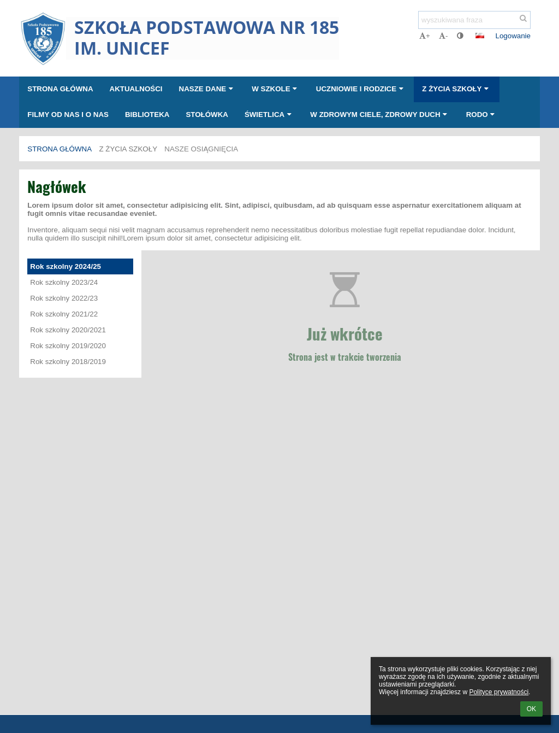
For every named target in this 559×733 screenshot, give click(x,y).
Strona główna (59, 149)
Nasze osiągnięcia (201, 149)
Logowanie (513, 36)
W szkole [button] (275, 89)
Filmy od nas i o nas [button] (68, 114)
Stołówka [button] (207, 114)
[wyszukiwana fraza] (474, 20)
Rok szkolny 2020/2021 (68, 330)
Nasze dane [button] (207, 89)
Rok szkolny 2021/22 (64, 314)
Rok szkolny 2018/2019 (68, 361)
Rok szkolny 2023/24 (64, 282)
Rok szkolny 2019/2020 (68, 346)
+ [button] (424, 36)
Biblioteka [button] (147, 114)
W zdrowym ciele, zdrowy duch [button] (379, 114)
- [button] (443, 36)
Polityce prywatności (498, 692)
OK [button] (531, 709)
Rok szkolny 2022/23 (64, 298)
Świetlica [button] (269, 114)
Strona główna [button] (60, 89)
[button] (480, 35)
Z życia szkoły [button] (456, 89)
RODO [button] (481, 114)
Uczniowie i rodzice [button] (361, 89)
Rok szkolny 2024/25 (65, 266)
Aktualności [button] (136, 89)
